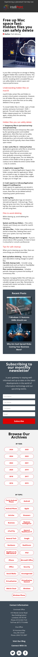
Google (26, 538)
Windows (26, 588)
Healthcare (26, 545)
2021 (27, 463)
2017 (27, 476)
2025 (27, 450)
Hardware (11, 545)
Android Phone (11, 508)
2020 (11, 470)
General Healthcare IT (27, 531)
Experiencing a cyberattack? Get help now (19, 2)
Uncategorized (26, 574)
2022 (11, 463)
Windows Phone (19, 595)
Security (27, 567)
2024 (11, 456)
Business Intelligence (26, 522)
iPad (26, 553)
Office (11, 567)
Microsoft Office (27, 560)
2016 (11, 483)
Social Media (11, 574)
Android (27, 501)
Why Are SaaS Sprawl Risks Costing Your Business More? (19, 347)
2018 (11, 476)
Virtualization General (26, 581)
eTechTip (11, 531)
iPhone (11, 560)
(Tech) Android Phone (11, 501)
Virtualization (11, 581)
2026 (11, 450)
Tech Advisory (16, 34)
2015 (27, 483)
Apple (27, 508)
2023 (27, 456)
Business (11, 523)
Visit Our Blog (19, 641)
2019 (27, 470)
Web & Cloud (11, 588)
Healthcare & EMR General (11, 552)
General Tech (11, 538)
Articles (11, 515)
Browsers (26, 515)
